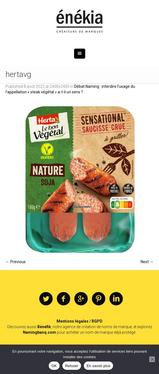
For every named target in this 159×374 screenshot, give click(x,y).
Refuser (71, 366)
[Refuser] (152, 359)
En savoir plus (98, 366)
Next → (147, 262)
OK (54, 366)
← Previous (16, 262)
